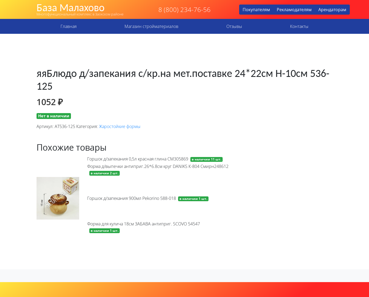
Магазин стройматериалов (151, 26)
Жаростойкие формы (120, 126)
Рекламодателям (294, 10)
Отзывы (234, 26)
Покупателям (256, 10)
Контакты (299, 26)
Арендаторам (332, 10)
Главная (69, 26)
